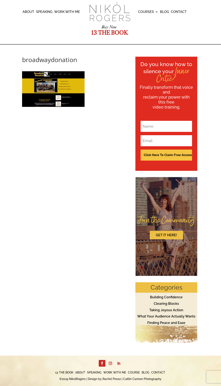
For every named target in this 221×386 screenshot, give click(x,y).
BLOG (164, 12)
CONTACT (179, 12)
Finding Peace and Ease (166, 323)
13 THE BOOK (64, 372)
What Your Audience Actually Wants (166, 316)
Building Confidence (166, 297)
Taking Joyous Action (166, 310)
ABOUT (28, 12)
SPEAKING (44, 12)
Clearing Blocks (166, 304)
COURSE (134, 372)
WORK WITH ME (67, 12)
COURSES (146, 12)
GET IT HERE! (166, 235)
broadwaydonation (49, 59)
